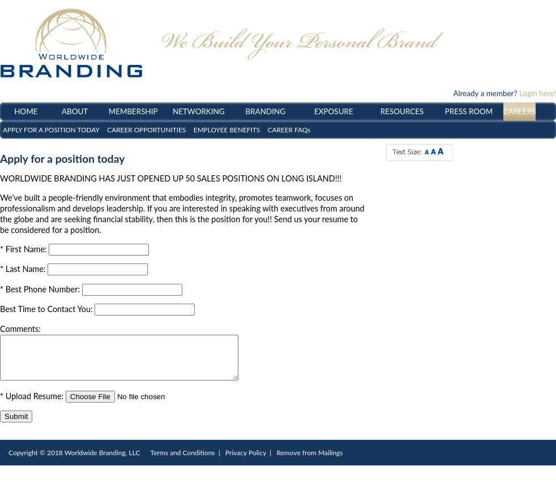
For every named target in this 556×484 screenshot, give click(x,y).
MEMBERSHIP (133, 111)
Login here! (537, 93)
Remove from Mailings (309, 461)
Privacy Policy (245, 461)
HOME (25, 111)
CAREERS (519, 111)
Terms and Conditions (183, 461)
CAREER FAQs (289, 130)
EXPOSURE (333, 111)
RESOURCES (402, 111)
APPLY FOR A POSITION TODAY (51, 130)
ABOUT (75, 111)
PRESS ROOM (469, 111)
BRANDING (266, 111)
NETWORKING (199, 111)
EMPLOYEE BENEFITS (227, 130)
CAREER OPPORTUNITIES (146, 130)
